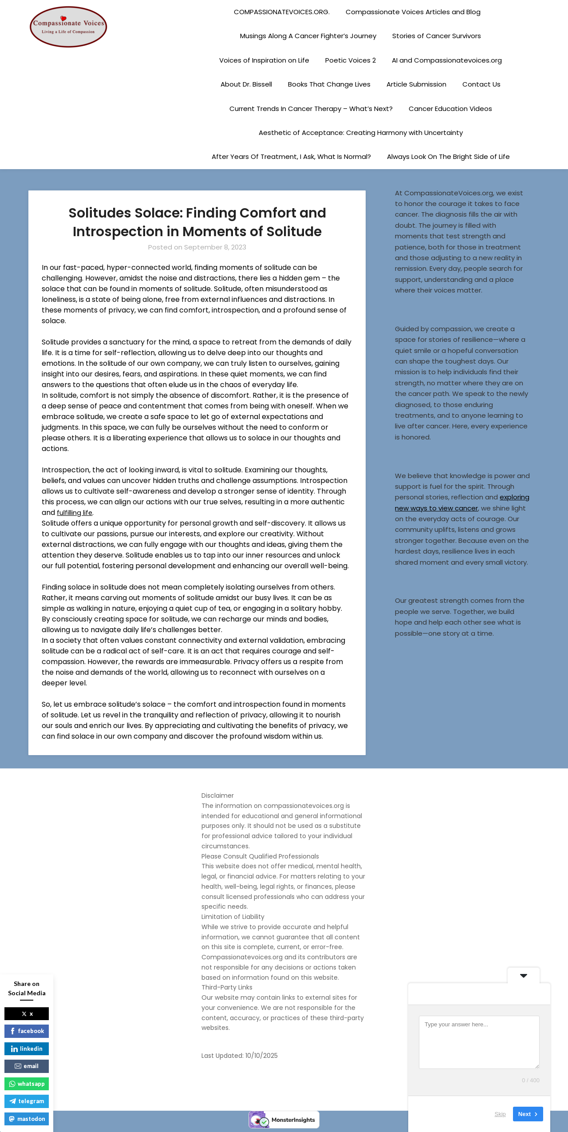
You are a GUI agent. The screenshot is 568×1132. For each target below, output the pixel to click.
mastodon (26, 1118)
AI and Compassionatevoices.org (447, 60)
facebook (26, 1030)
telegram (26, 1100)
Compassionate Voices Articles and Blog (413, 11)
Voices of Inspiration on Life (264, 60)
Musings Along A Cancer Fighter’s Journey (308, 35)
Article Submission (416, 84)
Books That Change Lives (329, 84)
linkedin (27, 1048)
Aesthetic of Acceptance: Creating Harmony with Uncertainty (361, 132)
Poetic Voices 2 (350, 60)
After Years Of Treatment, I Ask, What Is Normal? (291, 156)
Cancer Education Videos (450, 108)
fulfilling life (76, 512)
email (27, 1065)
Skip (500, 1114)
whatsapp (27, 1083)
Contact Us (481, 84)
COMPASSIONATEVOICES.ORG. (282, 11)
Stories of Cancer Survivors (436, 35)
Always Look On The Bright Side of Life (448, 156)
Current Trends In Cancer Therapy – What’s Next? (311, 108)
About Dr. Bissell (246, 84)
